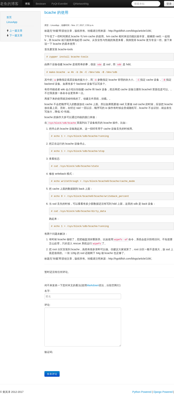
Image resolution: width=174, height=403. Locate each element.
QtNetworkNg (81, 3)
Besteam (41, 3)
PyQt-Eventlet (59, 3)
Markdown (93, 285)
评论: (47, 304)
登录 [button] (169, 3)
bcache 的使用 (56, 12)
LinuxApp (11, 22)
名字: (47, 290)
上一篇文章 (14, 30)
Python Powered (141, 391)
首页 (9, 17)
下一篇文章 (14, 35)
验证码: (48, 352)
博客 (27, 3)
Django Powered (163, 391)
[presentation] (72, 362)
